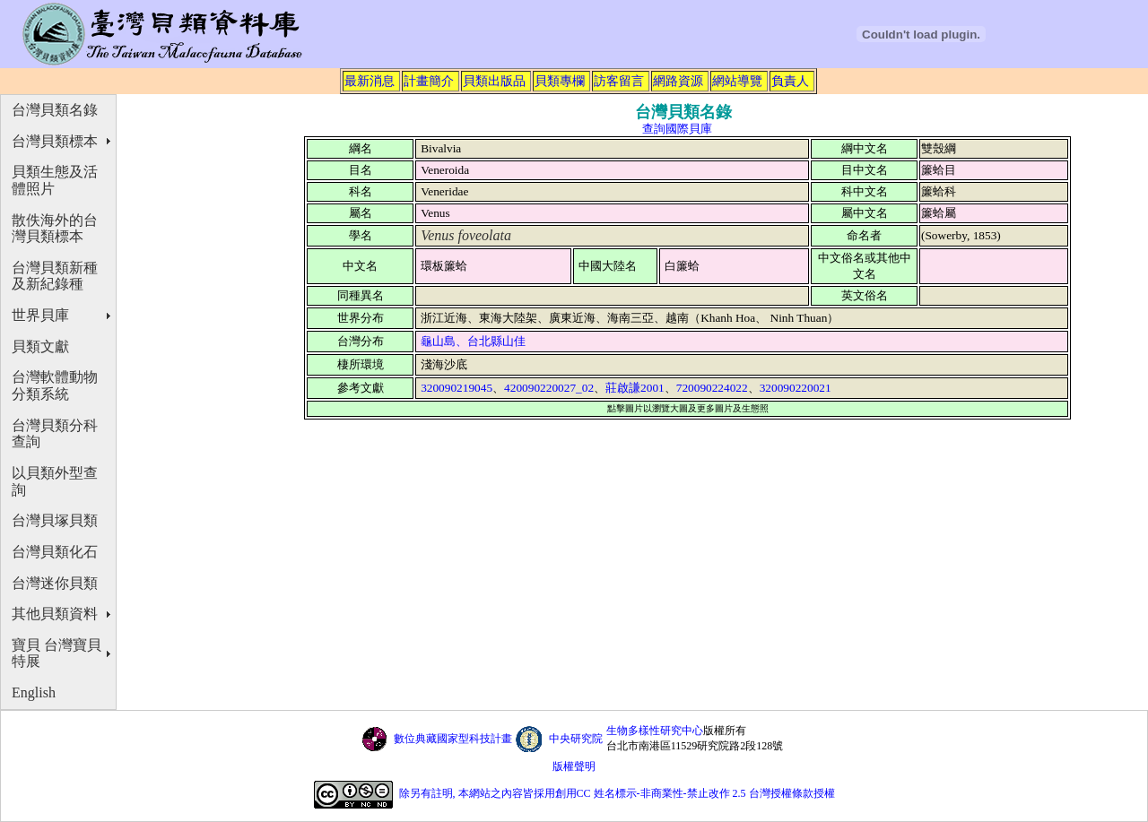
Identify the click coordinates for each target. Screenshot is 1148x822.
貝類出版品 (494, 81)
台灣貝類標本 (55, 141)
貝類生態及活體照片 (55, 180)
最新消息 (369, 81)
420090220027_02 (549, 387)
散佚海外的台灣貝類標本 (55, 228)
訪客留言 (619, 81)
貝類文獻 (40, 346)
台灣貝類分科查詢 (55, 434)
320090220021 (795, 387)
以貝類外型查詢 (55, 481)
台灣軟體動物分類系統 (55, 385)
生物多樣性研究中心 (654, 730)
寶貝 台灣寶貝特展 (56, 653)
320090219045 (456, 387)
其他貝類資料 (55, 613)
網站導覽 (737, 81)
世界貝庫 (40, 315)
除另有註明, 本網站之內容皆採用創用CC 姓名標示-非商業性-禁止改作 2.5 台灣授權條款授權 (617, 793)
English (34, 692)
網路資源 (678, 81)
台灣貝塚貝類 (55, 520)
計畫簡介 (429, 81)
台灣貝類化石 (55, 551)
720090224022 (712, 387)
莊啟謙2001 (635, 387)
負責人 (790, 81)
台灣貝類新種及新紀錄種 (55, 276)
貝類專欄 (560, 81)
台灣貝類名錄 (55, 109)
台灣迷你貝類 (55, 583)
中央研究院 (576, 738)
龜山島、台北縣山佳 (473, 341)
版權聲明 (574, 766)
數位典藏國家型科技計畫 (453, 738)
